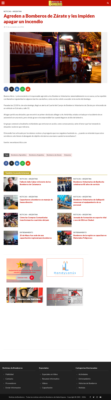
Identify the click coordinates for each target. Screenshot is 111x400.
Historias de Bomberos (88, 383)
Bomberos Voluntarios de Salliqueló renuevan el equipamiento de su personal (88, 202)
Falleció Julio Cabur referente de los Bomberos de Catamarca (35, 183)
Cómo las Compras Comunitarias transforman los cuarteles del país (34, 218)
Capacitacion (47, 388)
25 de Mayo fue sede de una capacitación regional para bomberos (36, 236)
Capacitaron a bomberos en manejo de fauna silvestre (36, 201)
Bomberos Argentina (36, 155)
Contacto (9, 379)
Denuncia (67, 155)
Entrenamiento (26, 232)
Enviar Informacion (13, 388)
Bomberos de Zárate (54, 155)
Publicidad (9, 374)
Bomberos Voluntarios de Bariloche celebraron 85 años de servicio (88, 183)
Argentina (17, 11)
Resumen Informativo (50, 379)
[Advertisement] (24, 326)
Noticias (7, 11)
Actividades (83, 374)
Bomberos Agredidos (18, 155)
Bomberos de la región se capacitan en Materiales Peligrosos (89, 236)
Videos (45, 383)
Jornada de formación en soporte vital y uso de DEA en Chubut (89, 218)
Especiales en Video (50, 374)
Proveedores (10, 383)
